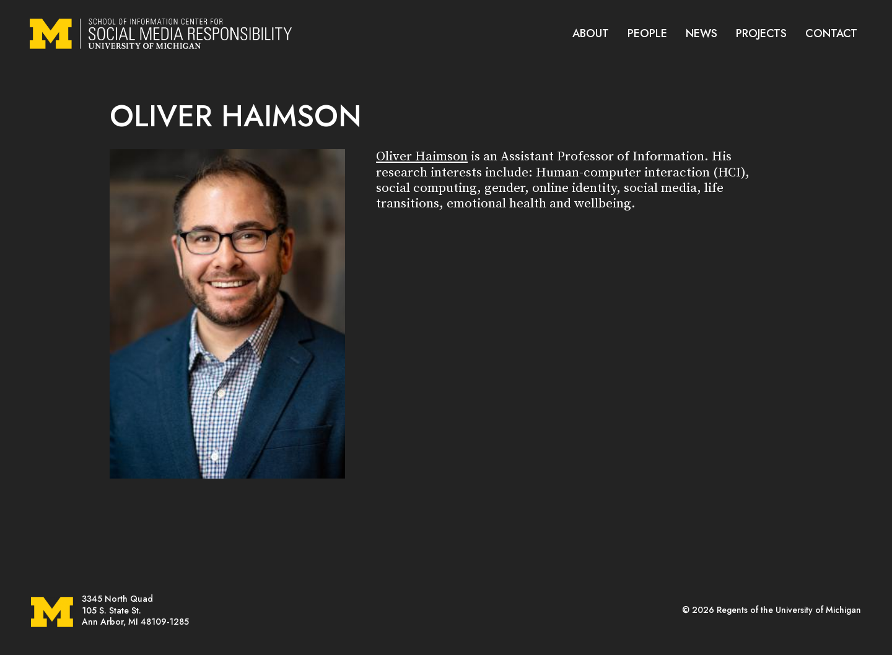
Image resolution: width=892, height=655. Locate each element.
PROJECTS (761, 33)
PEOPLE (647, 33)
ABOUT (590, 33)
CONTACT (831, 33)
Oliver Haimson (422, 157)
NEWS (701, 33)
